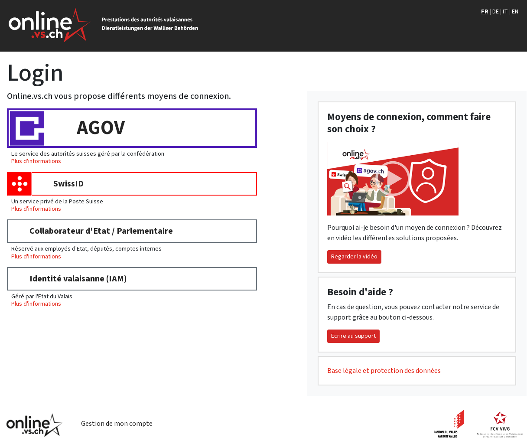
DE (495, 11)
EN (515, 11)
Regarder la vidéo (354, 256)
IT (505, 11)
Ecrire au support (353, 336)
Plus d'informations (36, 161)
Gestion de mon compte (117, 423)
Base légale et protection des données (384, 370)
